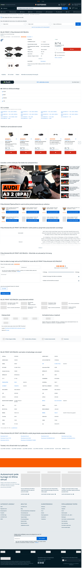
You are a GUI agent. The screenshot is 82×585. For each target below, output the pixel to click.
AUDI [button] (4, 94)
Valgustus (63, 525)
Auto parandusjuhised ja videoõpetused (28, 527)
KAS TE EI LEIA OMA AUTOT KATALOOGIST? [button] (41, 27)
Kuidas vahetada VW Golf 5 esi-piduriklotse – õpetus (12, 224)
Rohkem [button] (18, 278)
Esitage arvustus (5, 300)
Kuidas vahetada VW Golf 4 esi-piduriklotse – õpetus (73, 215)
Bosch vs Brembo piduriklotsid (13, 314)
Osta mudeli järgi (65, 540)
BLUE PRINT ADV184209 (16, 465)
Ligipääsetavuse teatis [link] (25, 542)
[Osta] (11, 158)
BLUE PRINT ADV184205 (5, 465)
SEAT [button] (4, 97)
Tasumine (43, 525)
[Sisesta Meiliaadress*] (30, 274)
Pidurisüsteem (78, 11)
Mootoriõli (60, 11)
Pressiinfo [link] (2, 529)
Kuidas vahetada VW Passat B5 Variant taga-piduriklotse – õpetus (12, 215)
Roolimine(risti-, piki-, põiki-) (67, 531)
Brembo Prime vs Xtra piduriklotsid (32, 315)
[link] (8, 4)
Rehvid (23, 11)
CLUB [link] (43, 1)
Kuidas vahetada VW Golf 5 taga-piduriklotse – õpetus (31, 215)
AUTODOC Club (24, 523)
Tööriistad (40, 11)
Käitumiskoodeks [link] (24, 540)
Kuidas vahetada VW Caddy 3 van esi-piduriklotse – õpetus (53, 224)
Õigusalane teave (4, 525)
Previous (2, 148)
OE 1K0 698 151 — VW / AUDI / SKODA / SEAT (49, 115)
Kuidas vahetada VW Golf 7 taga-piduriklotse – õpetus (72, 224)
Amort (63, 527)
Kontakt (7, 337)
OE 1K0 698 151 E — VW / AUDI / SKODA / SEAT (9, 118)
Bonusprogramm (4, 527)
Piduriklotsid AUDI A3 (5, 457)
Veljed (31, 11)
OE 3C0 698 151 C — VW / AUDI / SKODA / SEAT (29, 115)
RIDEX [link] (2, 536)
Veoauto (4, 11)
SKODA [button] (5, 100)
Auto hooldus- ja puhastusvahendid (68, 536)
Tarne (42, 527)
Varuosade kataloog (13, 14)
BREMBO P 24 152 (65, 465)
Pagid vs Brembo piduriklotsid (54, 314)
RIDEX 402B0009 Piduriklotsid (11, 149)
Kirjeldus (4, 77)
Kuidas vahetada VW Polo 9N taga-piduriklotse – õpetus (32, 224)
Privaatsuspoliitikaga (24, 536)
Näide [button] (59, 8)
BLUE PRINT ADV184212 (27, 465)
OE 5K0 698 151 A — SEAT (46, 121)
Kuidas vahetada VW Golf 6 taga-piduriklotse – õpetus (52, 215)
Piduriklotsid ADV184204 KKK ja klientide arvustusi (15, 335)
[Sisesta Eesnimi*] (10, 274)
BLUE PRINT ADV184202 (38, 465)
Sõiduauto (5, 8)
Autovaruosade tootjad (66, 544)
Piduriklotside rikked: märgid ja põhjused (31, 310)
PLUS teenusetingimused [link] (25, 531)
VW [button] (4, 103)
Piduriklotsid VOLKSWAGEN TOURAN (28, 457)
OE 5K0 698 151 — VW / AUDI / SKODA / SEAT (9, 115)
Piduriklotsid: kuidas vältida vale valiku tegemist (12, 311)
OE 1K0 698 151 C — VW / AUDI (47, 119)
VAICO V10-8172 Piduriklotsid (55, 148)
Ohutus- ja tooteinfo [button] (58, 56)
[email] (25, 555)
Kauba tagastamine (44, 531)
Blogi (22, 525)
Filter (68, 11)
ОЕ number (11, 77)
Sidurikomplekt (64, 529)
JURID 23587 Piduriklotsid (70, 148)
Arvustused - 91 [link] (8, 146)
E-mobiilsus (64, 523)
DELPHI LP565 (58, 465)
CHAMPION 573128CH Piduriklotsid (26, 149)
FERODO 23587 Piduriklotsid (41, 148)
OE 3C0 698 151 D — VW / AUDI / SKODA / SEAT (29, 118)
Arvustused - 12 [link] (67, 146)
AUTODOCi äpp (3, 531)
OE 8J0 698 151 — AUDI (5, 121)
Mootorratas (13, 11)
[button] (62, 5)
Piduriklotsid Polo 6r (25, 453)
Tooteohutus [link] (43, 536)
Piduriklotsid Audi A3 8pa (67, 453)
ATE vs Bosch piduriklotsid (74, 310)
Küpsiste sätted (23, 538)
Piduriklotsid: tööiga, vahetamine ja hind (52, 311)
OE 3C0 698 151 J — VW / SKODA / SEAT (9, 119)
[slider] (17, 271)
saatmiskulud (58, 45)
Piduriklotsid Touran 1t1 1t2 (6, 455)
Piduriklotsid (26, 14)
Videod (17, 77)
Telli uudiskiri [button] (42, 555)
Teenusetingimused (24, 529)
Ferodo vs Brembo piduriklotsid (72, 315)
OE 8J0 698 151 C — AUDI (26, 121)
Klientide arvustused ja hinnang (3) (29, 77)
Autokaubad (50, 11)
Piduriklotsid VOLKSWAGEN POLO (68, 455)
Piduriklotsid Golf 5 (4, 453)
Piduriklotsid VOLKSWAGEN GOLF (48, 455)
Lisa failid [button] (4, 295)
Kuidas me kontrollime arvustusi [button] (51, 287)
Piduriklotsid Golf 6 (45, 453)
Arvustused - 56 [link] (38, 146)
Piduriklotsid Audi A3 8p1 (26, 455)
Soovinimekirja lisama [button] (61, 51)
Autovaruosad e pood (4, 14)
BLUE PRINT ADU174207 (49, 465)
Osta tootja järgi (64, 538)
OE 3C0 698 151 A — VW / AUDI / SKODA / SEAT (69, 115)
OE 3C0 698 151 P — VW (66, 119)
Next (79, 148)
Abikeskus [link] (43, 523)
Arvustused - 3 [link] (23, 146)
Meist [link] (2, 523)
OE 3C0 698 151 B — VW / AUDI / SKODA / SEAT (49, 118)
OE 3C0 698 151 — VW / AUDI (27, 119)
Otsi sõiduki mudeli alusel (66, 542)
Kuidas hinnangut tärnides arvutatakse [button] (52, 283)
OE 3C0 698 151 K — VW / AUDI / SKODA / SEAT (69, 118)
